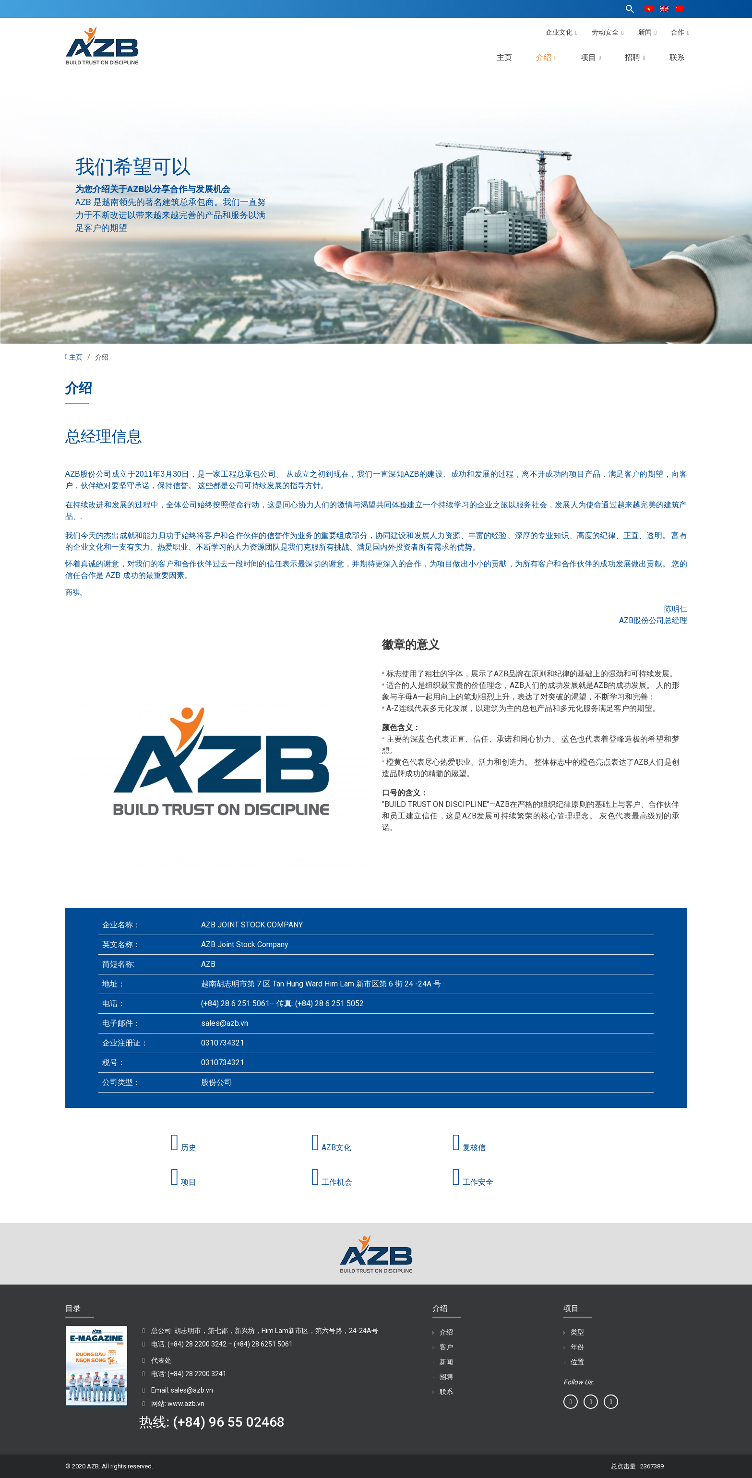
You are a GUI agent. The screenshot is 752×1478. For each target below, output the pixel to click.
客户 (446, 1347)
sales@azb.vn (192, 1390)
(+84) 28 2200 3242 (197, 1344)
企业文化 (561, 32)
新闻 (647, 32)
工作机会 (332, 1182)
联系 (677, 57)
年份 (577, 1347)
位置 (577, 1362)
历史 (184, 1147)
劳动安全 (607, 32)
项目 (591, 57)
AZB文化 (331, 1147)
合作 (680, 32)
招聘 (635, 57)
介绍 (546, 57)
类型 (577, 1332)
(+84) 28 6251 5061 (263, 1344)
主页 (504, 57)
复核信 (469, 1147)
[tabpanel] (376, 208)
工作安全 (472, 1182)
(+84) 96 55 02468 (229, 1422)
